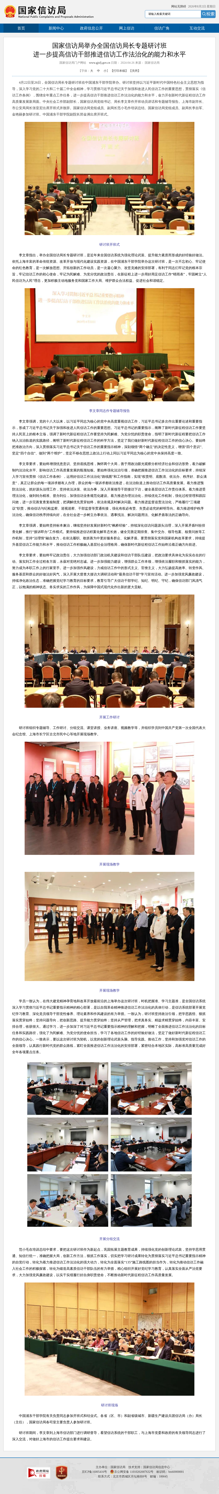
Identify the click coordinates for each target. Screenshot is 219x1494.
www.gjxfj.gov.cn (99, 62)
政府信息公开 (91, 28)
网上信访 (126, 28)
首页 (21, 28)
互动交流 (197, 28)
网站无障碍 (178, 6)
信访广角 (162, 28)
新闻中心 (56, 28)
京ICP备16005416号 (94, 1471)
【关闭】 (135, 70)
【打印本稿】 (119, 70)
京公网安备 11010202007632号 (133, 1471)
